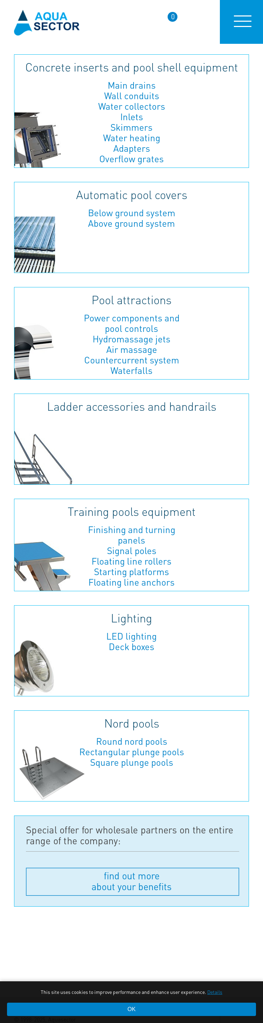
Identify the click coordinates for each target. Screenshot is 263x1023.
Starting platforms (131, 571)
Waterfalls (131, 370)
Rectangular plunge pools (131, 751)
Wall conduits (131, 95)
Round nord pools (131, 741)
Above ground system (131, 223)
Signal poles (131, 550)
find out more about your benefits (131, 880)
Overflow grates (131, 159)
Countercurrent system (131, 360)
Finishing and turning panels (131, 534)
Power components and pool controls (132, 323)
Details (214, 992)
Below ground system (131, 212)
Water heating (131, 137)
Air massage (131, 349)
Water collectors (131, 106)
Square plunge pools (131, 762)
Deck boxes (131, 646)
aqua (47, 22)
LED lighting (131, 636)
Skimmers (131, 127)
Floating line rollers (131, 561)
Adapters (131, 148)
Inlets (131, 116)
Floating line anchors (131, 582)
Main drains (132, 85)
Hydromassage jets (131, 339)
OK (131, 1009)
